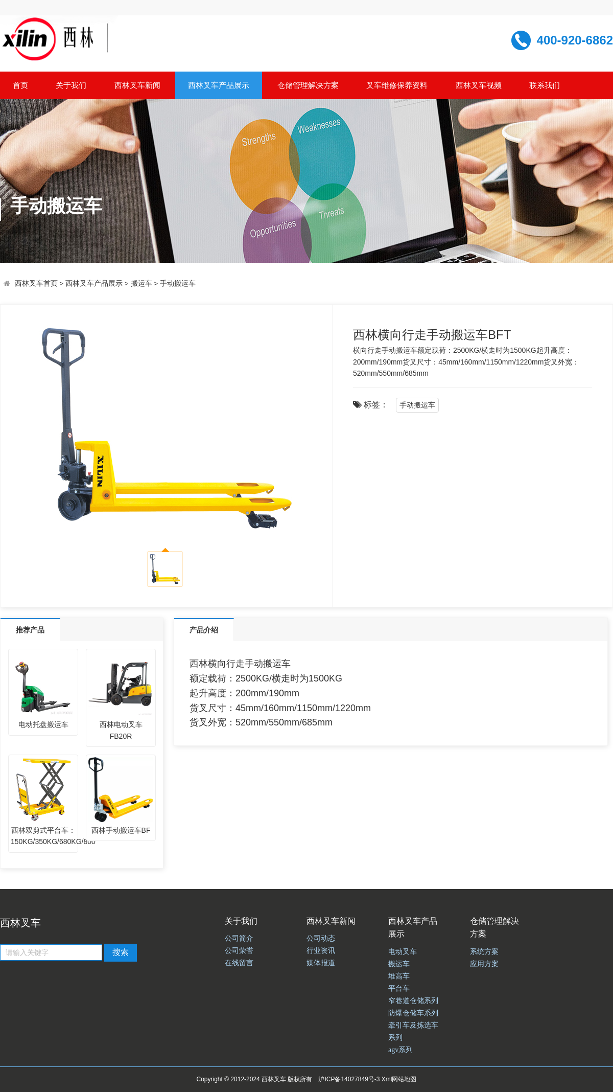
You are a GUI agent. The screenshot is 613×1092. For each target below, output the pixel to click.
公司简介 (239, 938)
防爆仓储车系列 (413, 1013)
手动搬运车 (178, 283)
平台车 (399, 988)
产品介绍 (204, 630)
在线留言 (239, 963)
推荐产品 (30, 630)
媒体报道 (320, 963)
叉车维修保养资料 (397, 85)
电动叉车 (402, 952)
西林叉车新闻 (137, 85)
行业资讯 (320, 950)
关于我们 (71, 85)
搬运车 (141, 283)
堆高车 (399, 976)
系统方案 (484, 952)
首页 (20, 85)
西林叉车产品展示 (218, 85)
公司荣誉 (239, 950)
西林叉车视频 (479, 85)
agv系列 (400, 1050)
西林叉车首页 (36, 283)
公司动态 (320, 938)
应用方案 (484, 964)
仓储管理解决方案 (308, 85)
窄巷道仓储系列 (413, 1001)
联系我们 (544, 85)
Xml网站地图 (399, 1079)
